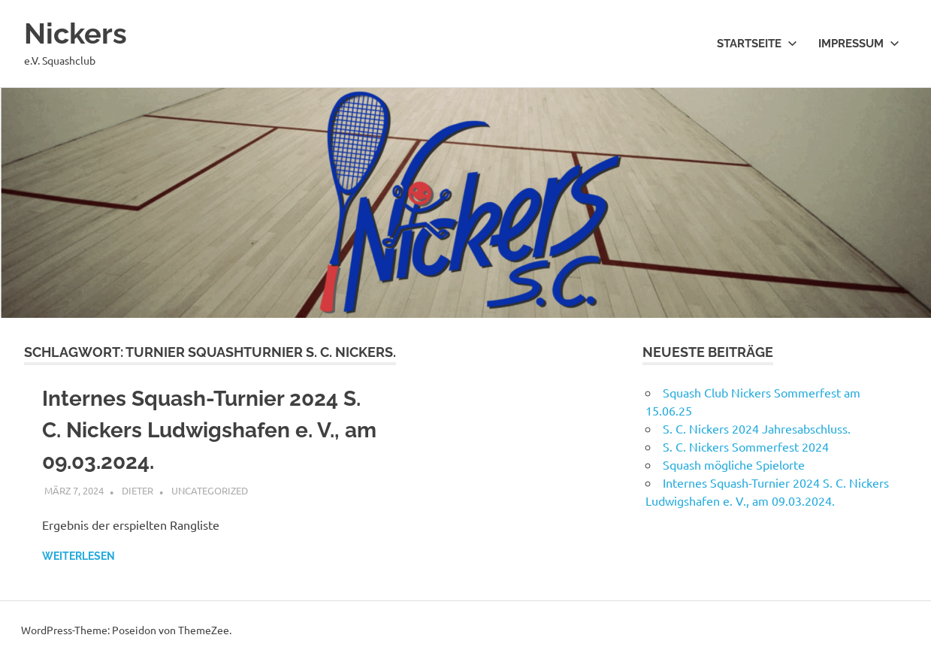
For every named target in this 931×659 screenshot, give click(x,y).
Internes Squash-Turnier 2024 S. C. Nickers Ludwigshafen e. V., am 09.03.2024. (209, 430)
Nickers (75, 33)
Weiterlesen (78, 556)
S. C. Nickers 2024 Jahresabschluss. (757, 428)
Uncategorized (209, 490)
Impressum (858, 43)
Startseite (757, 43)
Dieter (137, 490)
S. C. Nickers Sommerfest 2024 (746, 446)
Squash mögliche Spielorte (734, 464)
